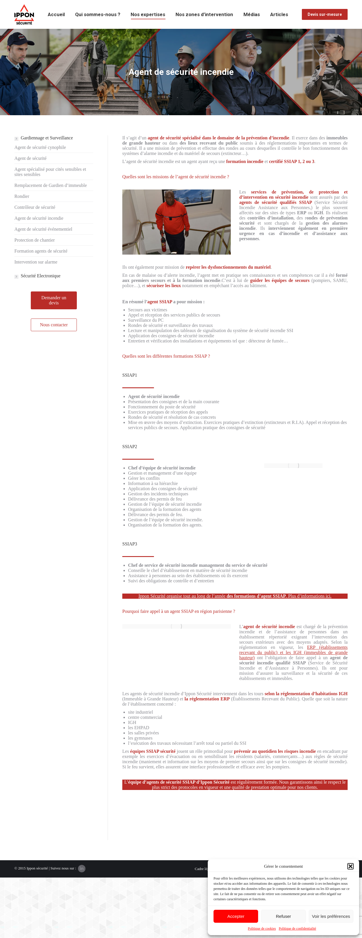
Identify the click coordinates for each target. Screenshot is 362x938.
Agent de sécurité (30, 158)
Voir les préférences (331, 916)
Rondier (21, 196)
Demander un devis (53, 300)
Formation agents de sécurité (40, 251)
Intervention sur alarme (35, 261)
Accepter (235, 916)
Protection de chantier (34, 240)
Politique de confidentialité (297, 928)
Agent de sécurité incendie (38, 218)
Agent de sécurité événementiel (43, 229)
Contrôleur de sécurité (34, 207)
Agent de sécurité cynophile (40, 147)
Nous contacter (54, 324)
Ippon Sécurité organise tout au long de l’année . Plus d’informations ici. (234, 596)
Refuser (283, 916)
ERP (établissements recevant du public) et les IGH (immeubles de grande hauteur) (293, 652)
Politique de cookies (262, 928)
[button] (350, 866)
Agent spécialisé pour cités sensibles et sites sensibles (50, 172)
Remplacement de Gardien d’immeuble (50, 185)
